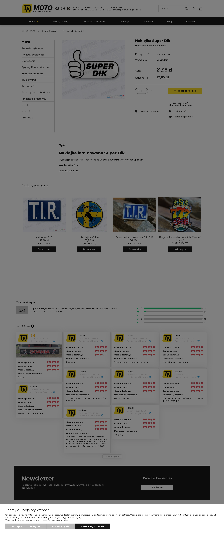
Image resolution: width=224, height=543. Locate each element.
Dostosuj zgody (60, 526)
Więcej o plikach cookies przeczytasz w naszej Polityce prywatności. (36, 520)
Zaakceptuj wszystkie (92, 526)
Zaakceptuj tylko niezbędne (25, 526)
